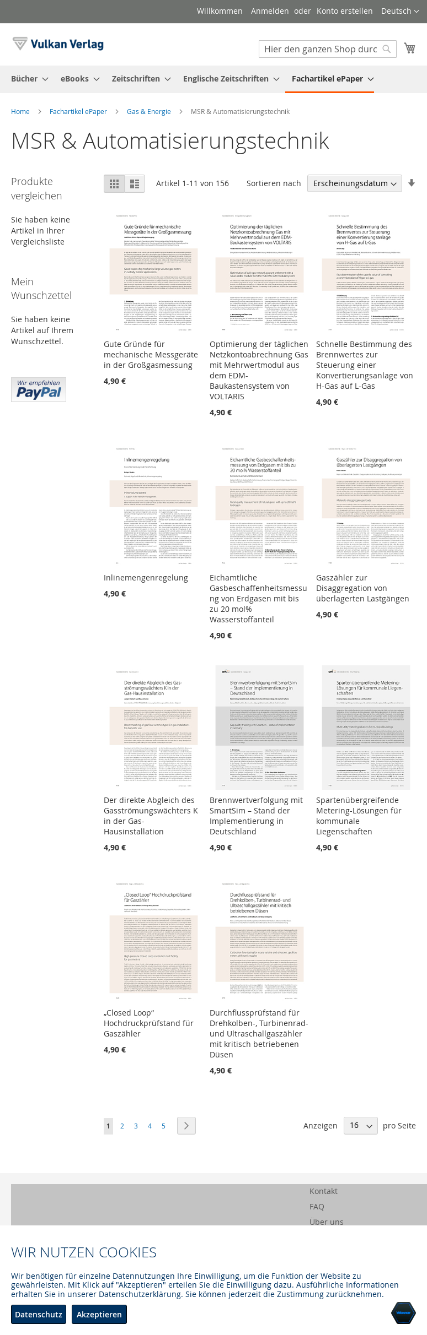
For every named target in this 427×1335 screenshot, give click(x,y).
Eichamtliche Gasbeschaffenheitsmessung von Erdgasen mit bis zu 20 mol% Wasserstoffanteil (258, 598)
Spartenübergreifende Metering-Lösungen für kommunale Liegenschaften (359, 816)
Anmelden (270, 11)
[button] (400, 12)
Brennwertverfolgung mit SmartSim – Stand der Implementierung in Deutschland (256, 816)
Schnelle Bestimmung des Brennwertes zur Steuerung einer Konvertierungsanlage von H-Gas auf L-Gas (364, 365)
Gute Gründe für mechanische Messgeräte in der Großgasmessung (151, 354)
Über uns (326, 1222)
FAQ (316, 1206)
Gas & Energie (150, 111)
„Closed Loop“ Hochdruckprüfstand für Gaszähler (149, 1023)
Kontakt (323, 1191)
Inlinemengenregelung (146, 577)
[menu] (213, 79)
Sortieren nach (274, 183)
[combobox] (328, 49)
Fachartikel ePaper (79, 111)
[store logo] (58, 44)
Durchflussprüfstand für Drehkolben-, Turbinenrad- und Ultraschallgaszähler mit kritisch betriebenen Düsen (259, 1033)
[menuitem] (26, 78)
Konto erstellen (345, 11)
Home (21, 111)
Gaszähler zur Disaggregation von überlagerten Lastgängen (362, 588)
